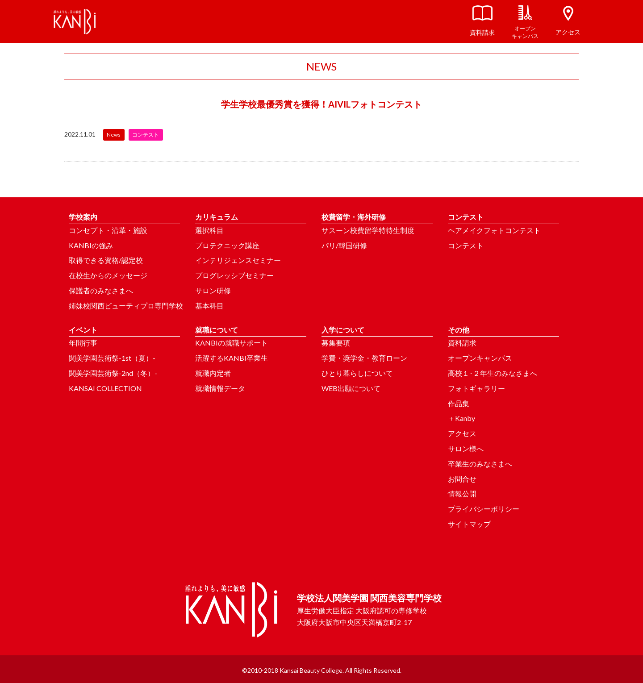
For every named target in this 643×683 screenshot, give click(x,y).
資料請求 (462, 342)
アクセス (462, 433)
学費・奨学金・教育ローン (364, 358)
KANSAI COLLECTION (105, 388)
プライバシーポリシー (483, 508)
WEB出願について (351, 388)
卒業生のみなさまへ (480, 463)
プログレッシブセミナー (234, 275)
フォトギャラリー (476, 388)
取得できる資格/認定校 (106, 260)
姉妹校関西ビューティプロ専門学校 (126, 305)
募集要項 (336, 342)
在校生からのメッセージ (108, 275)
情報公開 (462, 493)
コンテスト (466, 245)
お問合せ (462, 479)
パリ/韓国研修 (344, 245)
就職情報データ (220, 388)
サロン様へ (466, 448)
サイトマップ (469, 524)
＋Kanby (461, 418)
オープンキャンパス (480, 358)
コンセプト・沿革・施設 (108, 230)
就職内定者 (213, 373)
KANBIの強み (91, 245)
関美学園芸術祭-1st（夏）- (112, 358)
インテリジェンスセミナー (238, 260)
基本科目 (209, 305)
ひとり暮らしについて (357, 373)
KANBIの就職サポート (231, 342)
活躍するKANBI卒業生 (231, 358)
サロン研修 (213, 290)
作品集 (458, 403)
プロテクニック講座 (227, 245)
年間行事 (83, 342)
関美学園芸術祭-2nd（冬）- (113, 373)
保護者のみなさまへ (101, 290)
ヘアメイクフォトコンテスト (494, 230)
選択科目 (209, 230)
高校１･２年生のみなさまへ (492, 373)
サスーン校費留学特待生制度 (368, 230)
